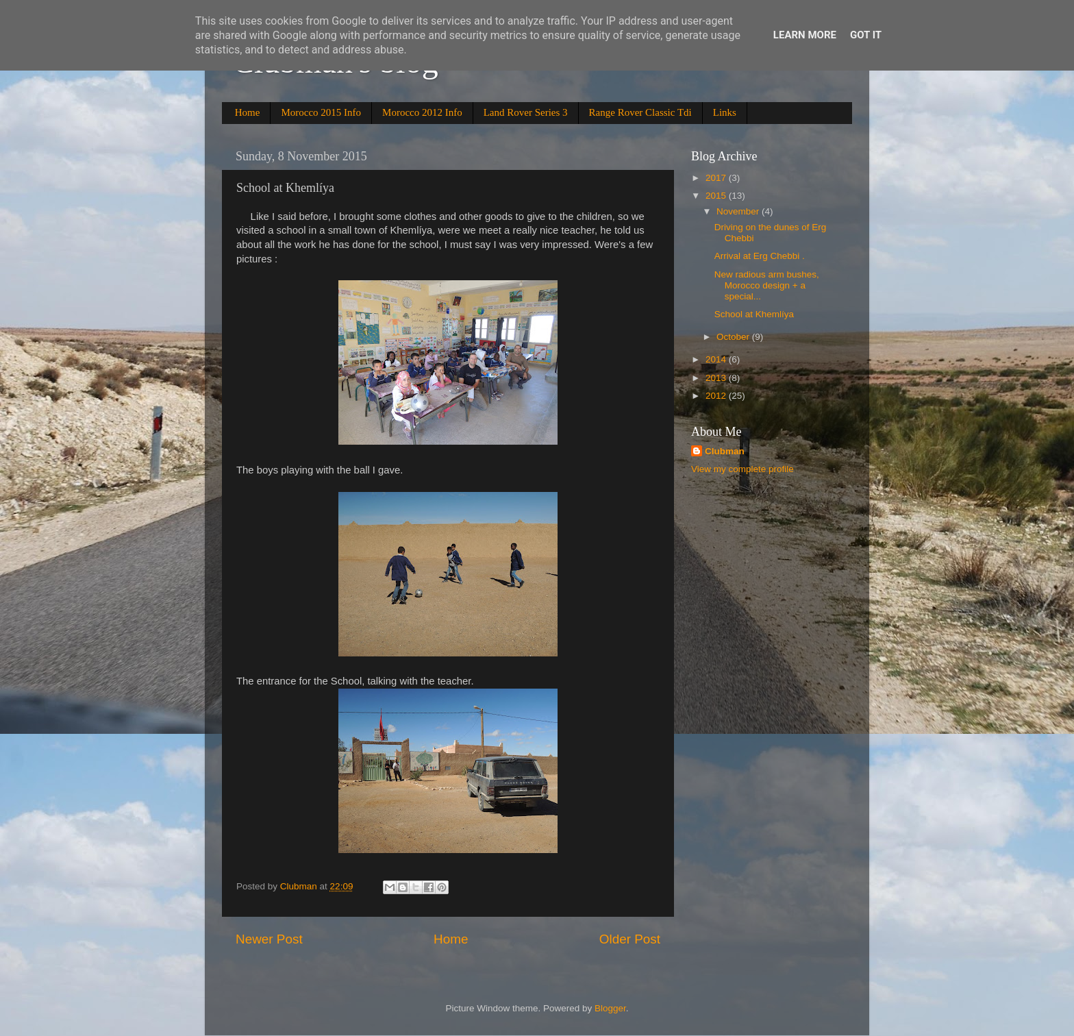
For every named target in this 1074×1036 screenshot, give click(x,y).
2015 (717, 195)
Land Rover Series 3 (526, 112)
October (734, 337)
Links (724, 112)
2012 (717, 396)
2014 (717, 359)
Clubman (725, 451)
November (739, 211)
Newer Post (269, 939)
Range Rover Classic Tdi (640, 112)
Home (247, 112)
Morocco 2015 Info (321, 112)
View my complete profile (742, 469)
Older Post (629, 939)
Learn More (804, 35)
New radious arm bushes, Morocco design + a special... (766, 285)
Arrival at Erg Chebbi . (759, 256)
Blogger (610, 1008)
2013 (717, 378)
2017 (717, 178)
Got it (866, 35)
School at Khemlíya (754, 314)
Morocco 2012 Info (422, 112)
